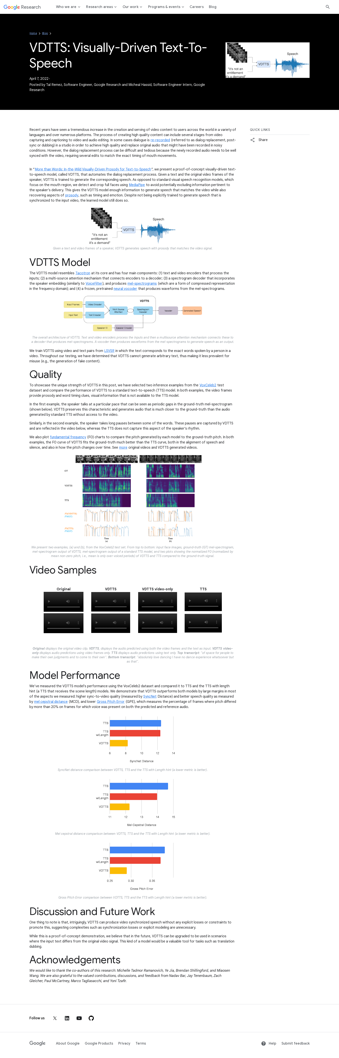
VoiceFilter (94, 283)
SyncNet (150, 696)
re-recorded (160, 140)
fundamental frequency (68, 437)
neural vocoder (125, 289)
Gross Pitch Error (111, 702)
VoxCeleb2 (208, 385)
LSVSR (109, 351)
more (123, 447)
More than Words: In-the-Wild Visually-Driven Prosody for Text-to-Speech (93, 169)
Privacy (124, 1043)
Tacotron (82, 273)
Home (33, 33)
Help (268, 1043)
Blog (45, 33)
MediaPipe (137, 185)
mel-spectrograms (142, 283)
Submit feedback (295, 1043)
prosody (71, 195)
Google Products (99, 1043)
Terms (141, 1043)
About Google (68, 1043)
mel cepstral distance (51, 702)
